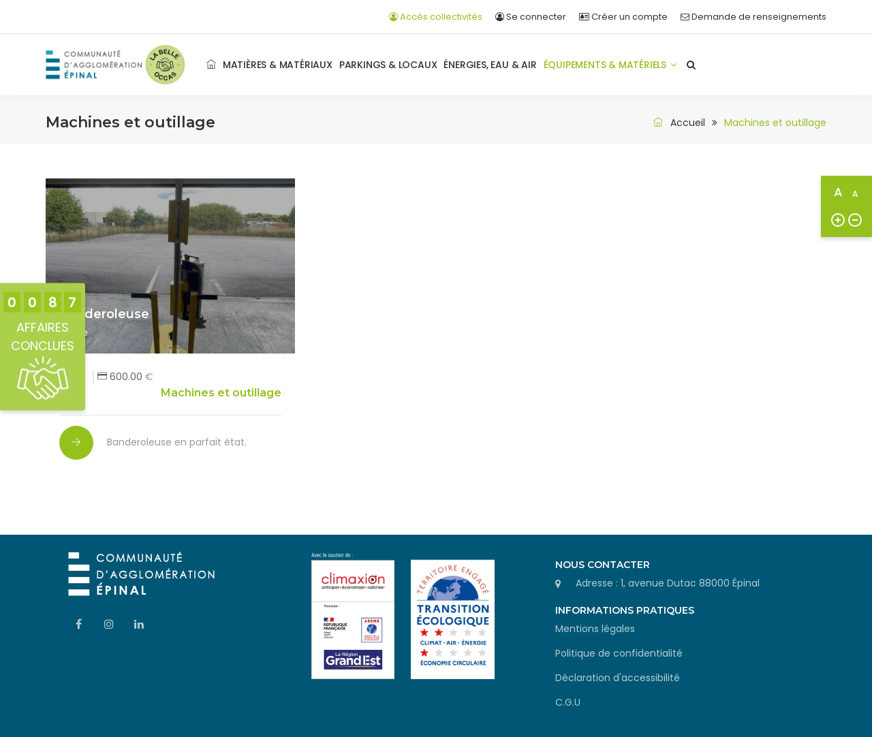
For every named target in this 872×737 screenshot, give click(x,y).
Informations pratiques (624, 610)
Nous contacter (602, 565)
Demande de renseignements (753, 16)
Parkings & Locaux (388, 65)
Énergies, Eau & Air (489, 65)
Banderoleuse (104, 314)
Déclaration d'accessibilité (617, 678)
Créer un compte (623, 16)
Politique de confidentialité (619, 653)
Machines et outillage (221, 392)
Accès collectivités (435, 16)
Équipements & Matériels (610, 65)
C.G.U (567, 702)
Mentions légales (595, 629)
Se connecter (530, 16)
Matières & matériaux (277, 65)
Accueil (677, 122)
